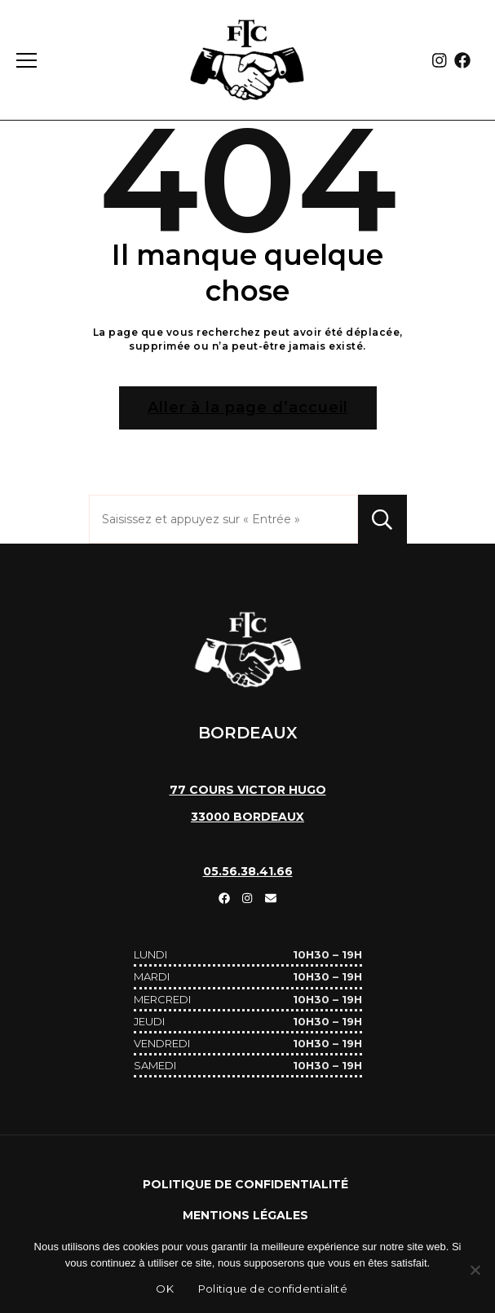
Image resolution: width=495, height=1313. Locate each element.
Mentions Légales (245, 1215)
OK (165, 1288)
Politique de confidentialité (245, 1184)
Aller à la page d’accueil (248, 407)
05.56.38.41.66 (248, 871)
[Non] (474, 1270)
